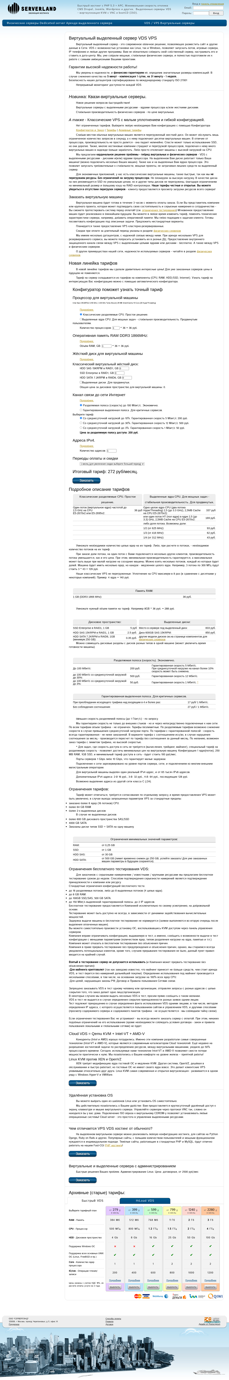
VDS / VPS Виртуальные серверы (169, 22)
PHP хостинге (113, 1145)
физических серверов (167, 231)
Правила (109, 1321)
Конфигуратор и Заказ (90, 130)
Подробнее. (87, 310)
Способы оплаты (113, 1318)
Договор (109, 1324)
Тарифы (111, 130)
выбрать (115, 1287)
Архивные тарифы (130, 130)
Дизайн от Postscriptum (209, 1324)
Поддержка (14, 1324)
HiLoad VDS (145, 1201)
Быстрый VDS (92, 1201)
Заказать (86, 480)
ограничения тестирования (159, 210)
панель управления (212, 4)
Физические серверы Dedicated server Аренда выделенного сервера (59, 22)
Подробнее (115, 1280)
